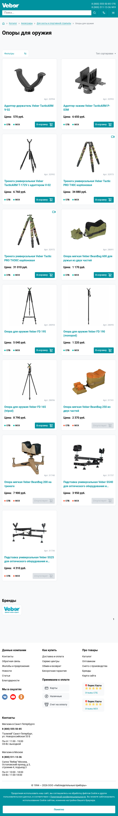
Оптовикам (88, 663)
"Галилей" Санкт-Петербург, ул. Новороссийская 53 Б (17, 737)
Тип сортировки (106, 53)
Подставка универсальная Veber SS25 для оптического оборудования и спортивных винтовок (29, 561)
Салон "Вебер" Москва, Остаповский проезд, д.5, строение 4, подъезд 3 (16, 766)
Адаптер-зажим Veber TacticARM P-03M (86, 108)
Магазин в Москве (12, 754)
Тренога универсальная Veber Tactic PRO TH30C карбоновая (27, 259)
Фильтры (15, 53)
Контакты (7, 658)
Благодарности (10, 682)
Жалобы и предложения (15, 668)
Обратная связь (11, 663)
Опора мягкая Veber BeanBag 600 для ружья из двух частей (87, 259)
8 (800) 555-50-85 (101, 3)
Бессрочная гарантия (54, 673)
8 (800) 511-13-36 (101, 7)
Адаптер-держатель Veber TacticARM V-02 (28, 108)
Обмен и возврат (51, 668)
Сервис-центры (50, 663)
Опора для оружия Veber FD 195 (25, 332)
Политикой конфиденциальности (68, 796)
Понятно (59, 809)
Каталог (87, 658)
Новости (7, 673)
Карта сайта (89, 677)
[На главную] (3, 23)
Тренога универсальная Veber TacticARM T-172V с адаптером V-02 (27, 183)
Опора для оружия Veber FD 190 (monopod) (84, 334)
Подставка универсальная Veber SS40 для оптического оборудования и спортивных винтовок (88, 486)
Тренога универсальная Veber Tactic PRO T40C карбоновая (86, 183)
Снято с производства (94, 668)
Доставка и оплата (53, 658)
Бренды (86, 673)
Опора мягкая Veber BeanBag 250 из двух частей (86, 410)
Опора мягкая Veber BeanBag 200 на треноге (28, 485)
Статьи (6, 677)
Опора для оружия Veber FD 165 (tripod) (25, 410)
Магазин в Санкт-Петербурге (18, 726)
